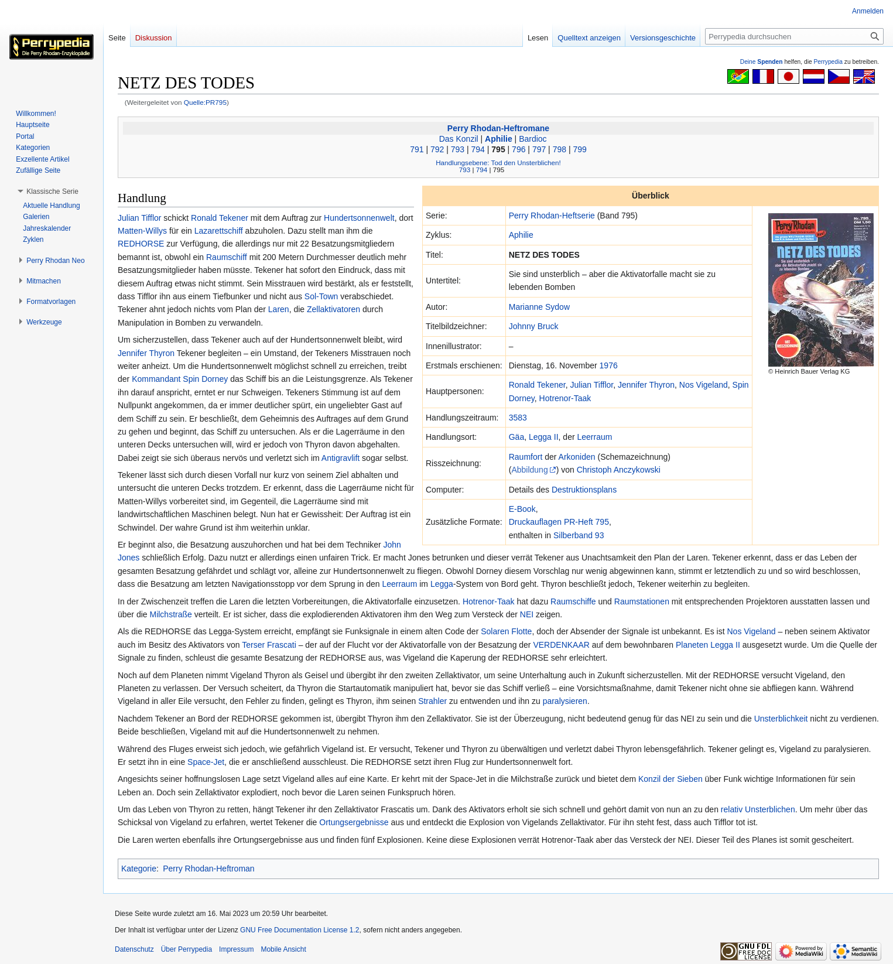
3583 (518, 417)
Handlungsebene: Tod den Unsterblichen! (498, 162)
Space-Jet (205, 762)
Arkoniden (577, 457)
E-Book (522, 509)
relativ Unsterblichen (758, 809)
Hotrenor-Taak (565, 398)
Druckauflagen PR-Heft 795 (559, 522)
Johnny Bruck (534, 326)
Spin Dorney (205, 379)
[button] (52, 191)
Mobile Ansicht (283, 949)
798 (559, 149)
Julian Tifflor (592, 384)
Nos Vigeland (703, 384)
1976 (609, 365)
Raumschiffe (573, 601)
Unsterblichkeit (781, 718)
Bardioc (532, 138)
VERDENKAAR (561, 644)
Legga (441, 584)
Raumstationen (641, 601)
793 (457, 149)
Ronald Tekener (537, 384)
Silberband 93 (578, 535)
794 (478, 149)
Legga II (544, 437)
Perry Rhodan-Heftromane (498, 128)
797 (539, 149)
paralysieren (565, 701)
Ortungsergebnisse (353, 822)
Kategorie (138, 868)
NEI (526, 614)
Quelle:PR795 (205, 102)
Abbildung (529, 469)
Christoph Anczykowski (619, 469)
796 (518, 149)
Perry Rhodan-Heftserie (552, 215)
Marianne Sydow (539, 307)
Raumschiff (226, 257)
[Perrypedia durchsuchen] (794, 36)
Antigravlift (340, 458)
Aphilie (498, 138)
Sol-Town (321, 296)
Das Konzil (458, 138)
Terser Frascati (269, 644)
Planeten (692, 644)
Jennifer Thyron (646, 384)
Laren (278, 309)
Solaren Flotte (506, 631)
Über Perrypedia (186, 949)
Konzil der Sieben (670, 779)
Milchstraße (170, 614)
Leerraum (594, 437)
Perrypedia (828, 62)
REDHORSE (141, 243)
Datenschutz (134, 949)
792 (437, 149)
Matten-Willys (142, 230)
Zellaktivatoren (333, 309)
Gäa (516, 437)
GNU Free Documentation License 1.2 (299, 930)
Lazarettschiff (218, 230)
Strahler (432, 701)
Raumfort (526, 457)
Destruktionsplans (584, 489)
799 (579, 149)
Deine (761, 62)
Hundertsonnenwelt (359, 218)
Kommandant (156, 379)
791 (416, 149)
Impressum (236, 949)
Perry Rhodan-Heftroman (208, 868)
